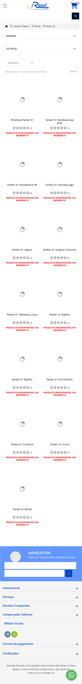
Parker (11, 36)
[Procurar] (75, 16)
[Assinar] (68, 573)
